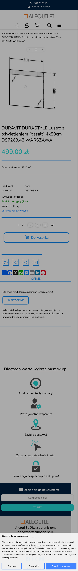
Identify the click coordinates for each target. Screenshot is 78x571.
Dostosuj (33, 566)
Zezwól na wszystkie (61, 566)
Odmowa (12, 566)
